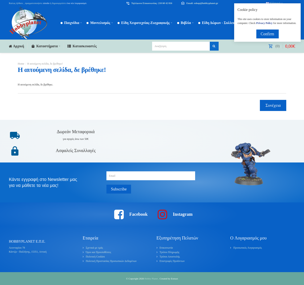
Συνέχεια (273, 105)
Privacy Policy (264, 23)
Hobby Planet (152, 278)
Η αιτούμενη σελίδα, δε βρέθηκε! (45, 63)
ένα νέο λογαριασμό (76, 3)
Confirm (267, 34)
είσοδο (46, 3)
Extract (174, 278)
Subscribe (119, 189)
